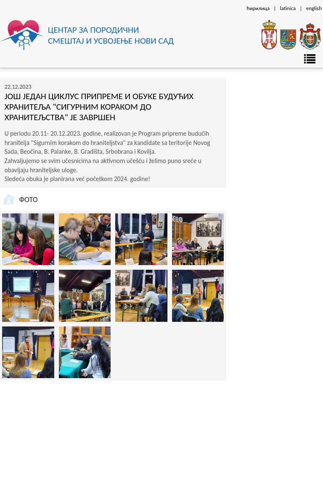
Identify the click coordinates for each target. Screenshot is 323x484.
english (314, 8)
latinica (288, 8)
